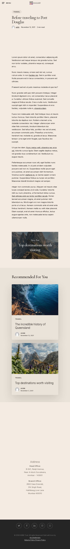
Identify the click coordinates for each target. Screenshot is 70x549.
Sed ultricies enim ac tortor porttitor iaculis (30, 196)
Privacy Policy (40, 540)
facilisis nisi (33, 75)
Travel (16, 12)
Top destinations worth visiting (35, 245)
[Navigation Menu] (6, 3)
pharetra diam (40, 108)
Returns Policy (29, 540)
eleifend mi (29, 175)
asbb (17, 27)
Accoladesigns (35, 538)
